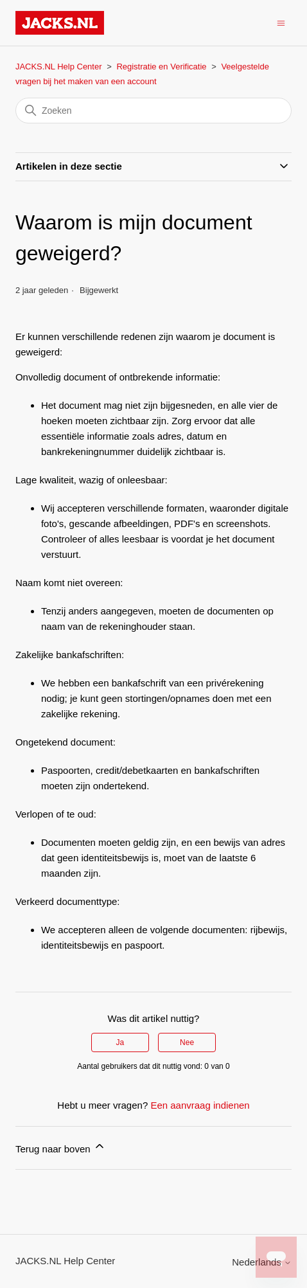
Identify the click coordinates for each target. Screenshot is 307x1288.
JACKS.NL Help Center (58, 66)
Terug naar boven (60, 1147)
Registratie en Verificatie (161, 66)
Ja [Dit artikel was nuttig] (120, 1042)
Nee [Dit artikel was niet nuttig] (187, 1042)
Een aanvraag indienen (199, 1105)
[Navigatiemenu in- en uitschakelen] (281, 22)
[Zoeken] (153, 110)
